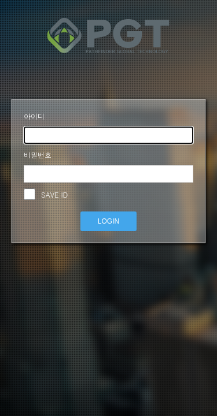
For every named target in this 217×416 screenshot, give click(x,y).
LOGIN (108, 221)
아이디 (34, 116)
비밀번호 (38, 154)
